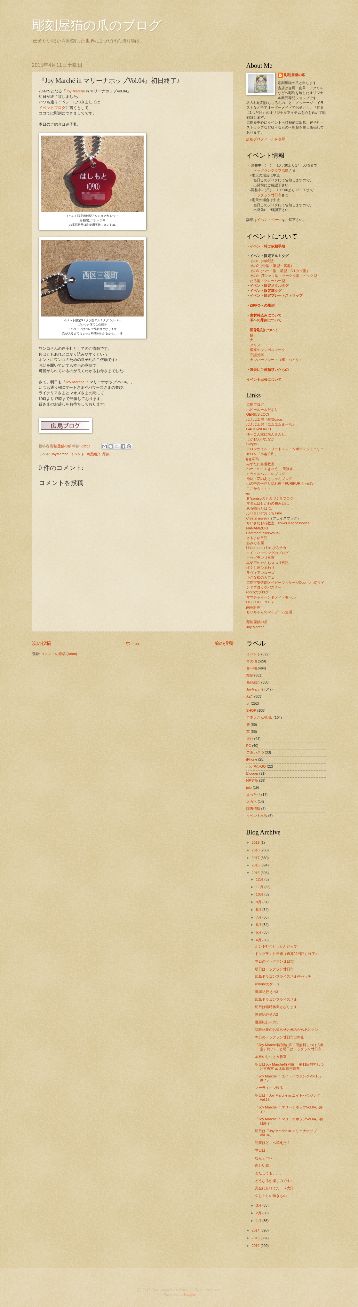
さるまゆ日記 (256, 538)
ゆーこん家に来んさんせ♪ (266, 434)
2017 (256, 858)
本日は (260, 1150)
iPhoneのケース (267, 984)
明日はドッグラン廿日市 (274, 969)
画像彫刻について (264, 330)
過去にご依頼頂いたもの (269, 370)
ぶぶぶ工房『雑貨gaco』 (266, 419)
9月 (259, 902)
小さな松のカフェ (260, 577)
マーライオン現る (269, 1088)
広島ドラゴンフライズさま (276, 999)
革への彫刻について (266, 320)
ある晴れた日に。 (260, 508)
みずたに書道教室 (260, 464)
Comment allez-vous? (263, 533)
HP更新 (252, 780)
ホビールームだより (262, 409)
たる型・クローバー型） (269, 281)
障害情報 (253, 808)
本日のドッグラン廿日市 (274, 961)
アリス (255, 345)
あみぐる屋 (255, 543)
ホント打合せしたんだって (276, 946)
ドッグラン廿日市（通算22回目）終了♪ (286, 954)
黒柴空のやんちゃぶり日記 (267, 563)
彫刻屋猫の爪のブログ (97, 25)
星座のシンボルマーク (267, 350)
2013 (256, 1238)
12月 (260, 879)
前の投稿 (224, 643)
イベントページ (269, 220)
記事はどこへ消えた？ (272, 1143)
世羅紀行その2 (266, 1014)
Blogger (252, 773)
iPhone (251, 759)
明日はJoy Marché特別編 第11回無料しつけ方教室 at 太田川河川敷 (289, 1066)
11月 (260, 887)
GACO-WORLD (258, 429)
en (248, 493)
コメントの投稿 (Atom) (59, 654)
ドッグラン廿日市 (267, 195)
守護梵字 (257, 355)
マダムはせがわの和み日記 (267, 503)
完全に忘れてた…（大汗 (274, 1188)
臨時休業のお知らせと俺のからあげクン (286, 1029)
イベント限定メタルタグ (269, 285)
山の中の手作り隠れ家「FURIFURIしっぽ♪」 (281, 483)
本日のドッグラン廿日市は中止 (279, 1037)
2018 (256, 850)
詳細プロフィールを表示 (265, 139)
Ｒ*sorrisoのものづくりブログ (269, 498)
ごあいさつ (255, 752)
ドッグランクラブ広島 (271, 170)
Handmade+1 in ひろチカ (266, 548)
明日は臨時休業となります (276, 1007)
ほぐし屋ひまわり (260, 567)
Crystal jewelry (257, 518)
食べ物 (251, 668)
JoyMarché (59, 454)
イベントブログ (52, 108)
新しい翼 (262, 1165)
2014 (256, 1230)
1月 (259, 1221)
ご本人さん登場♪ (259, 717)
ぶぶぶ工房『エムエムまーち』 (271, 424)
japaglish (253, 607)
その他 (251, 661)
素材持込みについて (266, 315)
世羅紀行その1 (266, 1022)
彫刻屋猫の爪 (61, 446)
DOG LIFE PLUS (259, 602)
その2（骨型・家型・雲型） (272, 266)
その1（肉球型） (263, 261)
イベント (77, 454)
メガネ (251, 801)
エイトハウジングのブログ (267, 553)
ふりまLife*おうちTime (264, 513)
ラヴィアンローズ (260, 573)
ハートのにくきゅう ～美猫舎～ (271, 469)
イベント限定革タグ (266, 291)
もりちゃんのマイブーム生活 (269, 612)
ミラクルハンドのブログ (265, 474)
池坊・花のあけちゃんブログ (269, 479)
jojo (249, 787)
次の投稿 (41, 643)
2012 (256, 1246)
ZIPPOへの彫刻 (262, 305)
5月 (259, 932)
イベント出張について (264, 379)
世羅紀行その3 (266, 992)
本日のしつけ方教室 (271, 1057)
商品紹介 (93, 454)
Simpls (251, 444)
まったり (253, 794)
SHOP (251, 710)
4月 (259, 940)
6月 (259, 925)
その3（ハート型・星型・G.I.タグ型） (280, 271)
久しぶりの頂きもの (271, 1196)
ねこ (249, 696)
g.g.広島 (252, 459)
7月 (259, 917)
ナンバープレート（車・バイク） (276, 360)
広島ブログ (255, 404)
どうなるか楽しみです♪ (273, 1181)
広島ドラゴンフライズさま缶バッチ (283, 976)
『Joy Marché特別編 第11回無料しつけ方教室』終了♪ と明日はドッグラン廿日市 (289, 1047)
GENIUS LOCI (257, 414)
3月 (259, 1205)
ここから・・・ (258, 488)
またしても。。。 (269, 1173)
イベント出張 (256, 816)
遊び (249, 738)
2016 (256, 865)
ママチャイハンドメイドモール (271, 597)
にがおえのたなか (260, 439)
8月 (259, 910)
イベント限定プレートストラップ (276, 295)
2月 (259, 1213)
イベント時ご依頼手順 (267, 246)
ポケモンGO (256, 766)
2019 (256, 842)
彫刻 (105, 454)
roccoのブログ (257, 592)
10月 (260, 894)
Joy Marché (75, 91)
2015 (256, 873)
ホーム (132, 643)
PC (248, 745)
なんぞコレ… (265, 1158)
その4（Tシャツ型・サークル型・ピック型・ (285, 276)
